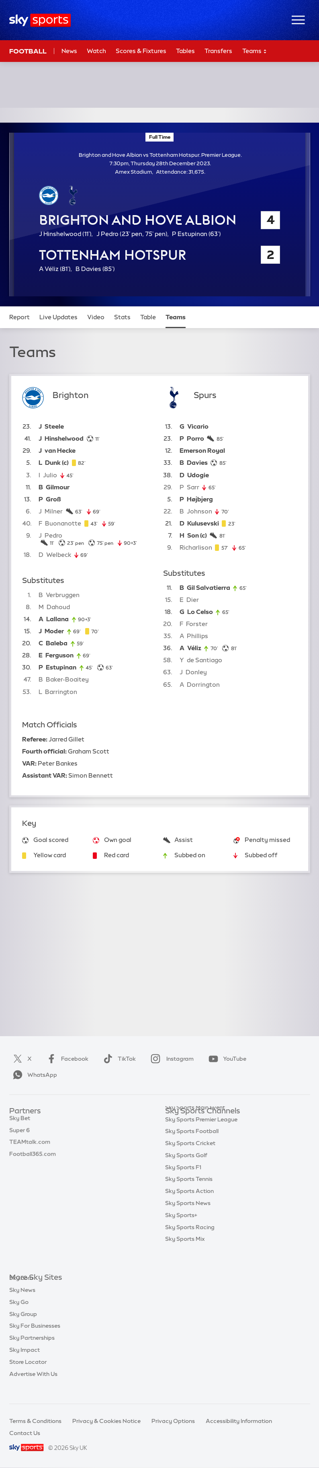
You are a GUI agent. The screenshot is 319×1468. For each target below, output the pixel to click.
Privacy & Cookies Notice (106, 1421)
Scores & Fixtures (141, 51)
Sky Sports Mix (185, 1255)
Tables (185, 51)
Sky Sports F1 (183, 1183)
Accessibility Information (239, 1421)
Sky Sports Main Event (195, 1123)
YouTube (225, 1058)
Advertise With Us (33, 1386)
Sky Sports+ (181, 1231)
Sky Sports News (188, 1219)
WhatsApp (33, 1075)
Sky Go (19, 1314)
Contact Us (24, 1433)
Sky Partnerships (32, 1350)
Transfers (218, 51)
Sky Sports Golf (186, 1171)
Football (28, 51)
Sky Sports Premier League (201, 1135)
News (69, 51)
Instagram (170, 1058)
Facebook (65, 1058)
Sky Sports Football (192, 1147)
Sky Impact (24, 1362)
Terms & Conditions (35, 1421)
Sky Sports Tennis (189, 1195)
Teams (254, 51)
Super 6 (19, 1135)
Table (148, 317)
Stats (122, 317)
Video (95, 317)
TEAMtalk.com (29, 1147)
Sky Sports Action (189, 1207)
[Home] (40, 20)
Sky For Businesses (34, 1338)
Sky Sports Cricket (190, 1159)
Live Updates (58, 317)
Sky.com (21, 1290)
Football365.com (32, 1159)
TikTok (118, 1058)
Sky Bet (19, 1123)
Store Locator (28, 1374)
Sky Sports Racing (190, 1243)
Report (19, 317)
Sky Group (23, 1326)
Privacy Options (173, 1421)
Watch (96, 51)
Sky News (22, 1302)
